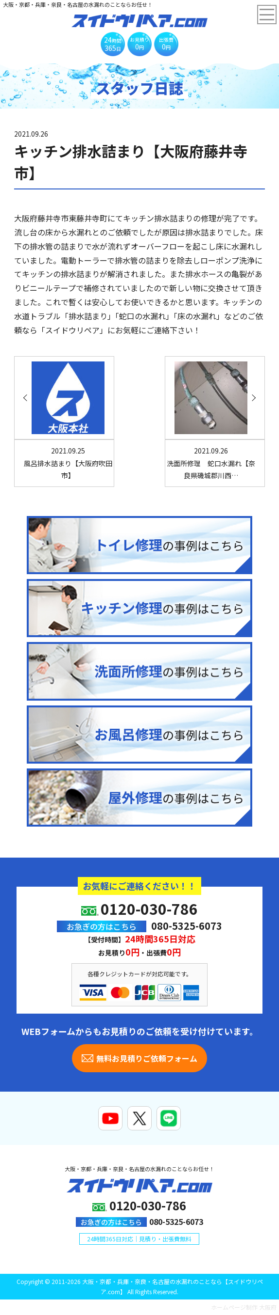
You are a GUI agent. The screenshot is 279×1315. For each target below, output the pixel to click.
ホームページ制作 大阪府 (244, 1307)
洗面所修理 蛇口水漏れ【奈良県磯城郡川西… (211, 463)
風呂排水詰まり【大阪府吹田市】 (68, 463)
